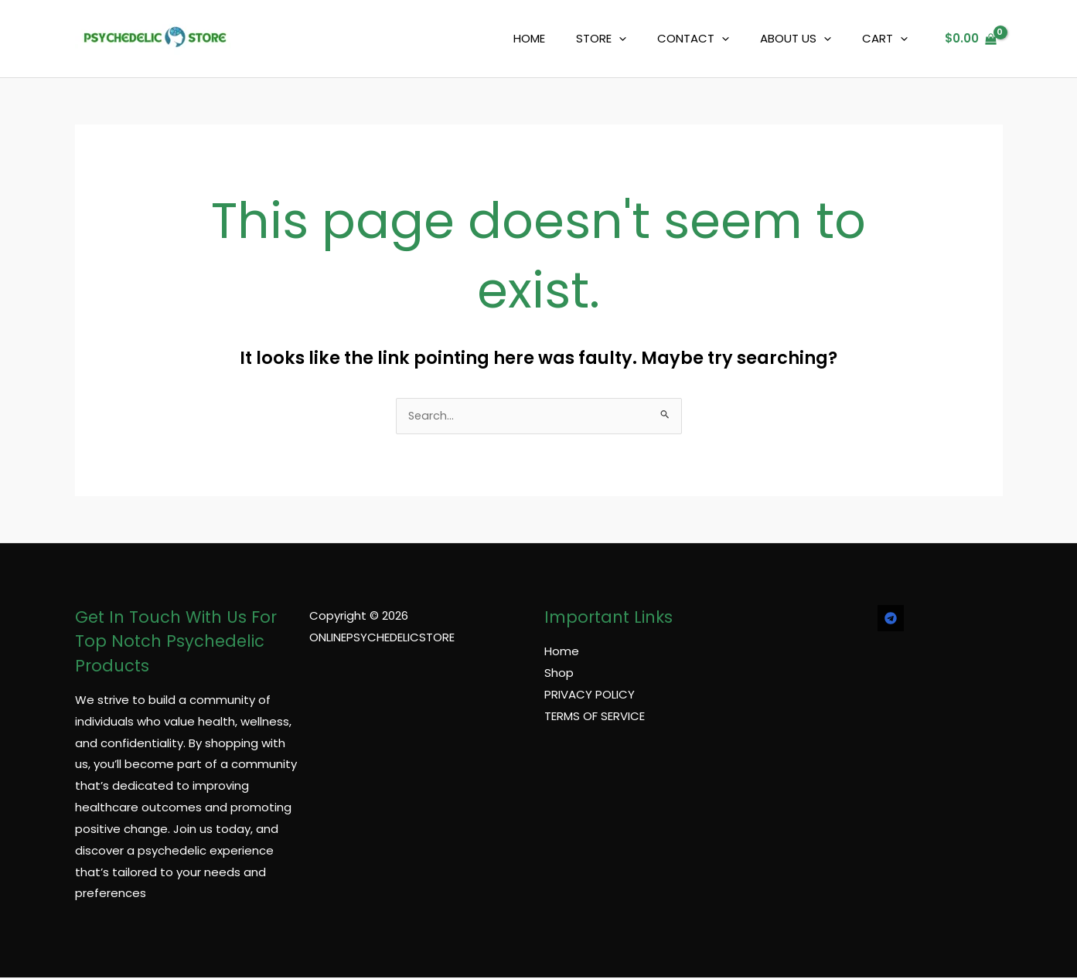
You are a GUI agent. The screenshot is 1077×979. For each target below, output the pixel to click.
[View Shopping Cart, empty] (971, 39)
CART (889, 39)
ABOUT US (807, 39)
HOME (564, 38)
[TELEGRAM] (891, 620)
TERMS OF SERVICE (594, 717)
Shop (559, 674)
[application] (646, 39)
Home (561, 652)
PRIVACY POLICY (589, 696)
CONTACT (712, 39)
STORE (628, 39)
